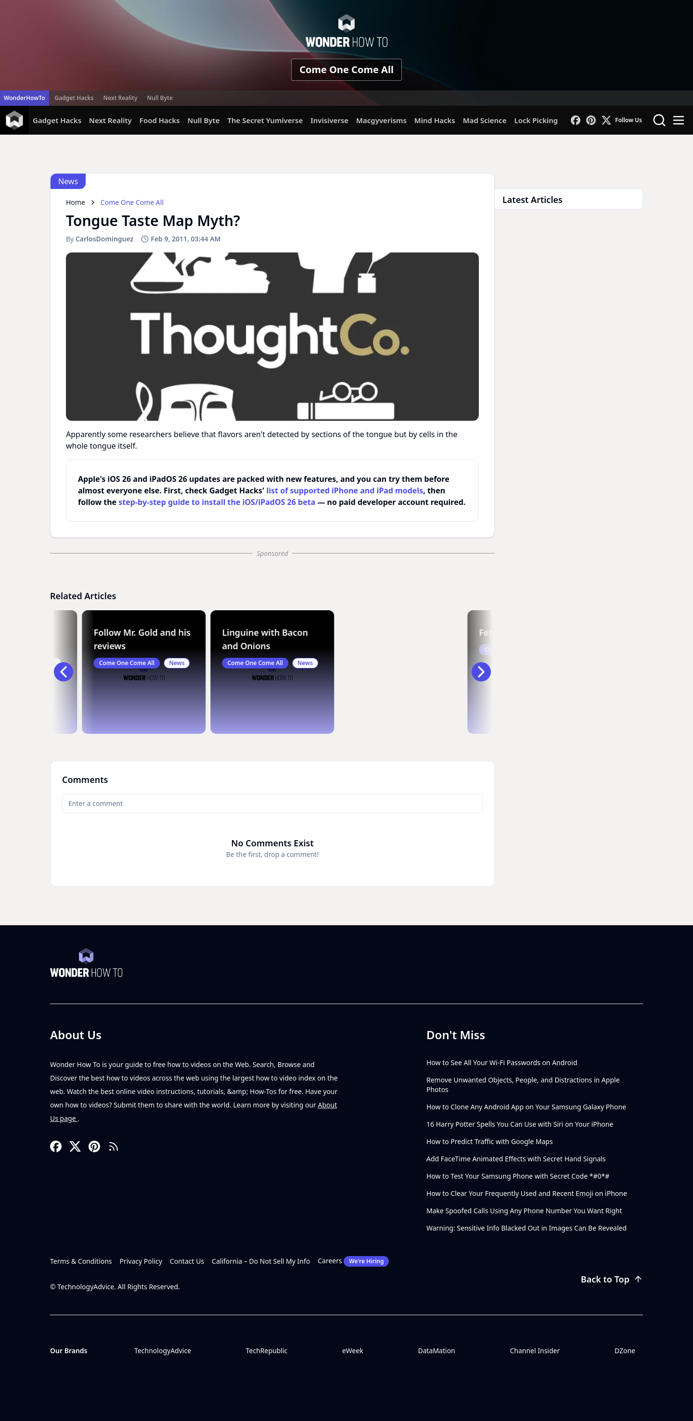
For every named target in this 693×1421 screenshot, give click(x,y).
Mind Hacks (434, 120)
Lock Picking (536, 120)
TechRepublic (267, 1350)
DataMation (436, 1350)
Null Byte (159, 98)
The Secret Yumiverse (265, 120)
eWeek (352, 1350)
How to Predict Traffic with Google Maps (489, 1141)
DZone (625, 1350)
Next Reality (120, 98)
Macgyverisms (381, 120)
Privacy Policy (141, 1261)
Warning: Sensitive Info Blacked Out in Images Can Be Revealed (526, 1227)
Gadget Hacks (74, 98)
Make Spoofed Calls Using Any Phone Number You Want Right (524, 1210)
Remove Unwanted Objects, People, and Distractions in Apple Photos (523, 1084)
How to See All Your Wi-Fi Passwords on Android (502, 1062)
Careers (353, 1261)
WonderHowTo (24, 98)
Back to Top (612, 1279)
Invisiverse (329, 120)
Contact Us (187, 1261)
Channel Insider (535, 1350)
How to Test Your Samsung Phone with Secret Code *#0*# (517, 1176)
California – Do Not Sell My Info (261, 1261)
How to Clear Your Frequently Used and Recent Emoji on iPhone (526, 1193)
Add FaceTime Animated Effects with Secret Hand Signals (516, 1158)
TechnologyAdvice (162, 1350)
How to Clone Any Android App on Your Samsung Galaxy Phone (526, 1106)
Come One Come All (346, 69)
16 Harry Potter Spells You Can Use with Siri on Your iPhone (519, 1124)
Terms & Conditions (81, 1261)
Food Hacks (160, 120)
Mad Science (485, 120)
